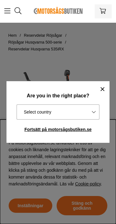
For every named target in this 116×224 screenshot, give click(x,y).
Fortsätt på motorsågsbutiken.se (58, 129)
